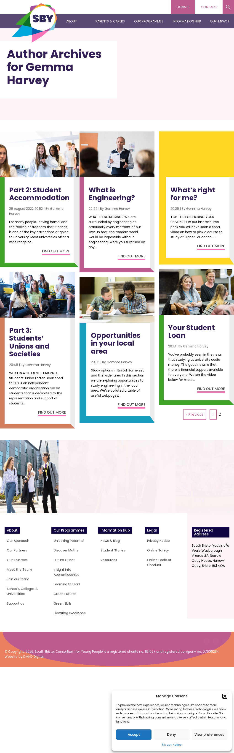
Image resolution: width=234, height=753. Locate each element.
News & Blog (110, 540)
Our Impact (219, 21)
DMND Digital (33, 742)
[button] (225, 696)
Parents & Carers (110, 21)
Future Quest (64, 560)
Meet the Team (19, 569)
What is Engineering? (112, 194)
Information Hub (187, 21)
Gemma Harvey (38, 365)
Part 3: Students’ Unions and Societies (29, 342)
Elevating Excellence (70, 613)
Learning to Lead (67, 584)
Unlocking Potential (69, 540)
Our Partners (17, 550)
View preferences (209, 734)
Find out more (56, 251)
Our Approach (18, 540)
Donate (183, 7)
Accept (134, 734)
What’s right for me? (192, 194)
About (71, 21)
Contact (209, 7)
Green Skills (63, 603)
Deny (171, 734)
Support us (15, 603)
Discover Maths (66, 550)
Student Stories (113, 550)
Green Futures (65, 594)
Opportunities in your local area (116, 343)
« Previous (194, 414)
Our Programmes (148, 21)
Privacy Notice (171, 745)
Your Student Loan (191, 332)
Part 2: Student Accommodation (39, 194)
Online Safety (158, 550)
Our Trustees (17, 560)
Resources (109, 560)
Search (228, 7)
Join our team (18, 579)
